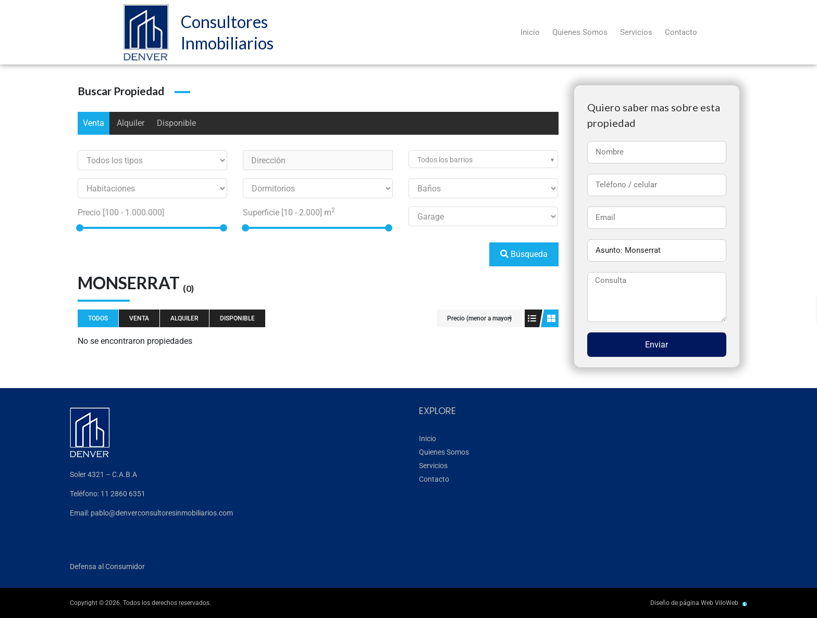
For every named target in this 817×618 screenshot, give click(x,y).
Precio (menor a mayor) (479, 318)
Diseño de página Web (681, 603)
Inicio (530, 32)
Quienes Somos (580, 32)
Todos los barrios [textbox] (445, 160)
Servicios (636, 32)
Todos (98, 318)
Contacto (681, 32)
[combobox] (483, 159)
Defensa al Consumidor (107, 566)
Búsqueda (524, 254)
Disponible (176, 123)
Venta (93, 123)
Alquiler (130, 123)
